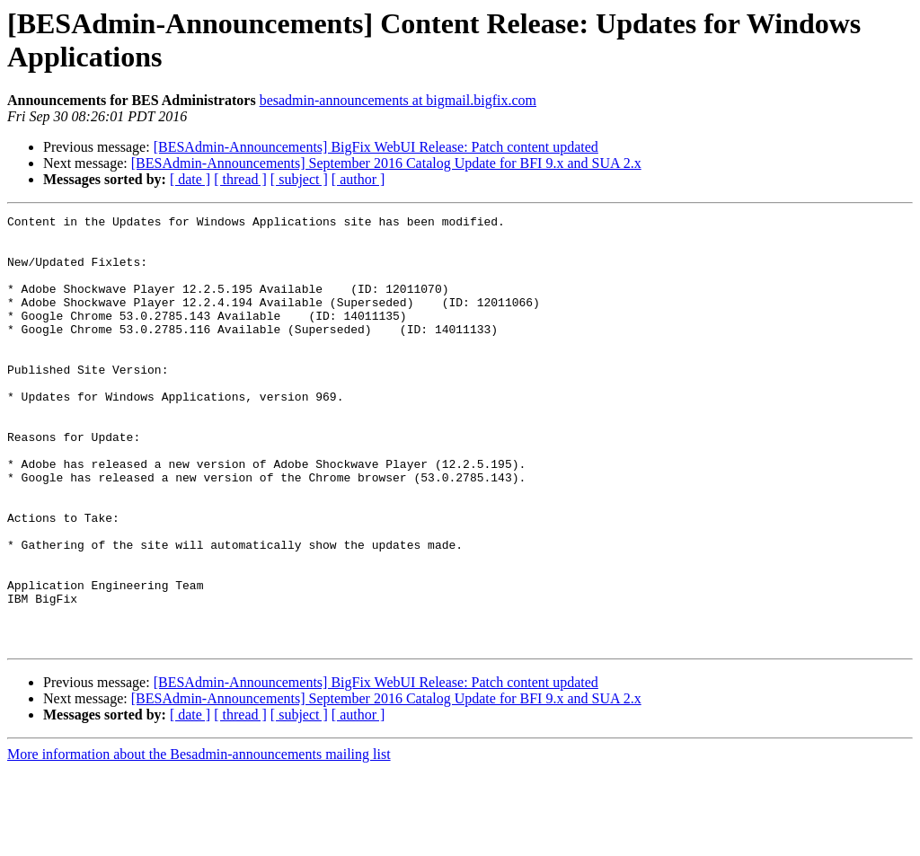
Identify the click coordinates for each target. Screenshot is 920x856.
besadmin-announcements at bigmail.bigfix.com (398, 100)
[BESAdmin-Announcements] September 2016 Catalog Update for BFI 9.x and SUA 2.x (386, 163)
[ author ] (358, 179)
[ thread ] (240, 179)
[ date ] (190, 179)
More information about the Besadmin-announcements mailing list (199, 840)
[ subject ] (299, 179)
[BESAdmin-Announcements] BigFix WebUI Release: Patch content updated (376, 146)
